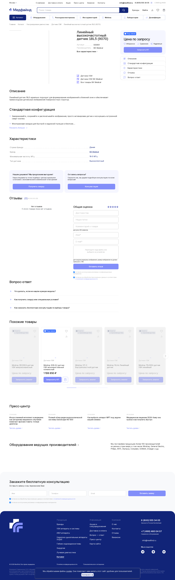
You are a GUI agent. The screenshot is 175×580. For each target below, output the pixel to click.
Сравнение (142, 44)
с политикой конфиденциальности (86, 279)
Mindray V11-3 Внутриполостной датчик (86, 366)
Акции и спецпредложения (98, 525)
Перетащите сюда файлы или (96, 251)
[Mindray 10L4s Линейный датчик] (119, 345)
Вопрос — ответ (97, 535)
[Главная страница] (20, 10)
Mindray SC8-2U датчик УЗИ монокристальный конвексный (54, 367)
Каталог (60, 557)
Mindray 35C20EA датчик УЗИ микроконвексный (23, 366)
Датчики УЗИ (17, 361)
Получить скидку (36, 186)
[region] (96, 233)
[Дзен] (153, 551)
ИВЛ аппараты (63, 533)
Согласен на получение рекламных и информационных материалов (92, 273)
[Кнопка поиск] (123, 10)
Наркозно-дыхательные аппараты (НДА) (72, 538)
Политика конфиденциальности (67, 564)
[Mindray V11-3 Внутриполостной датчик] (87, 345)
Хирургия (61, 548)
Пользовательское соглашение (93, 564)
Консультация (91, 186)
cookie (69, 571)
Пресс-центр (79, 3)
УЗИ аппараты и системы (68, 528)
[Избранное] (157, 10)
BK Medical (98, 48)
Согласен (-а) (87, 575)
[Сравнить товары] (152, 10)
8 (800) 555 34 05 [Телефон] (142, 3)
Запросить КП (143, 50)
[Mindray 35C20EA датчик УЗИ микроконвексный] (24, 345)
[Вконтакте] (164, 551)
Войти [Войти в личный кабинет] (145, 10)
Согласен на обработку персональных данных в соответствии (96, 278)
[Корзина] (164, 10)
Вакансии (90, 3)
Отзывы (115, 533)
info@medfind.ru (126, 3)
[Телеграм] (142, 551)
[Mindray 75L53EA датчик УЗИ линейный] (151, 345)
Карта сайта (95, 544)
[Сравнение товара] (34, 336)
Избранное (129, 44)
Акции (68, 3)
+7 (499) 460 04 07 (151, 531)
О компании (40, 3)
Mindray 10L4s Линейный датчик (118, 366)
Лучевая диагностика (66, 552)
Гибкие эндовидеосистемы (69, 544)
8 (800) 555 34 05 (150, 520)
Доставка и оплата (55, 3)
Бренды (135, 10)
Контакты (101, 3)
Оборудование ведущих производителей (44, 445)
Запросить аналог (24, 380)
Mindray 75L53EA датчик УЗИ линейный (149, 366)
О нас (114, 524)
